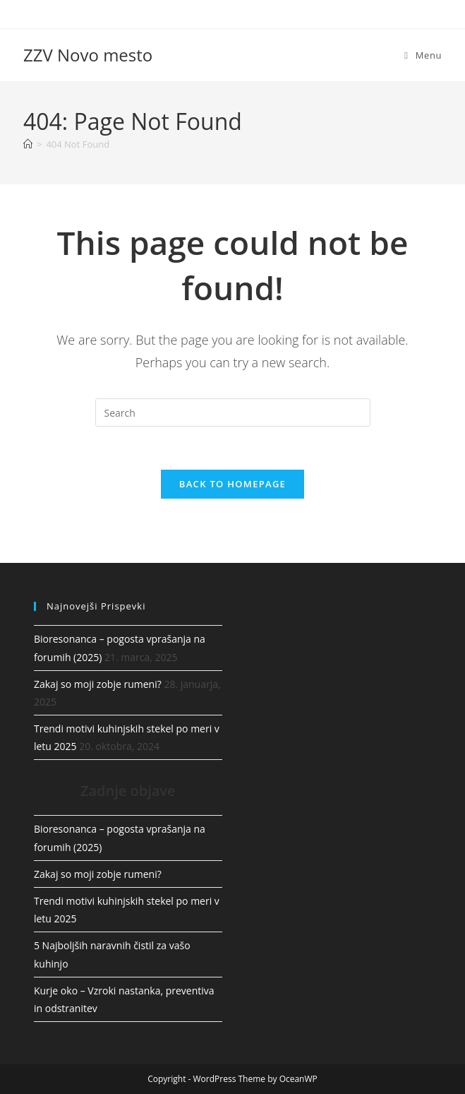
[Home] (27, 144)
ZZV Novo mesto (87, 54)
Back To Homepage (232, 483)
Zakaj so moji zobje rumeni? (98, 684)
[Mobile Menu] (423, 55)
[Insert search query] (232, 412)
